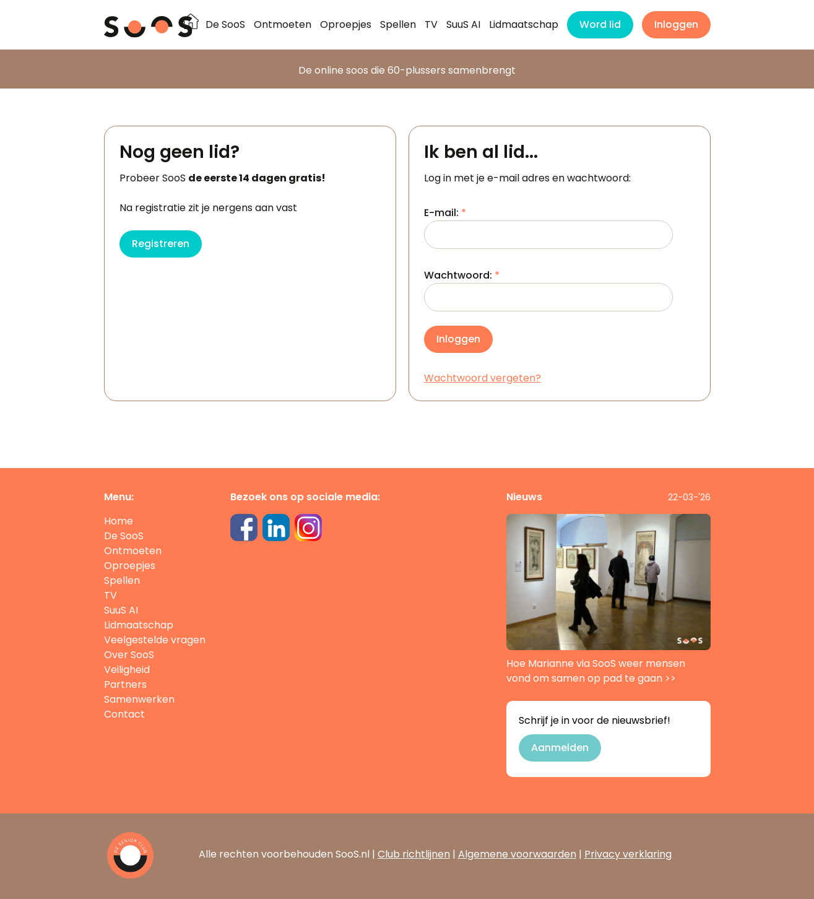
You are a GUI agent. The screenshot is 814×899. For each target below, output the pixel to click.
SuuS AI (463, 24)
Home (118, 521)
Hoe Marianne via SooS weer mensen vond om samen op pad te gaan (608, 599)
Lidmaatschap (523, 24)
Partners (125, 684)
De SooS (225, 24)
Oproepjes (345, 24)
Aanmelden (560, 747)
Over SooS (129, 655)
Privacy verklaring (628, 854)
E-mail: (548, 227)
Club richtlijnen (414, 854)
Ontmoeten (282, 24)
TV (431, 24)
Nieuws (524, 497)
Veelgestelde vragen (155, 640)
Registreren (160, 244)
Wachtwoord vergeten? (482, 378)
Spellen (398, 24)
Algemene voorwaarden (517, 854)
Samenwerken (139, 699)
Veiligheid (127, 669)
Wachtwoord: (548, 289)
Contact (124, 714)
